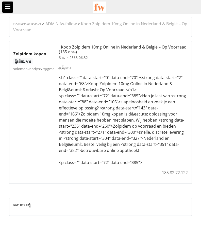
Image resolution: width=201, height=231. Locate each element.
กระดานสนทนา (27, 24)
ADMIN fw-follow (61, 24)
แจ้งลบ (65, 67)
